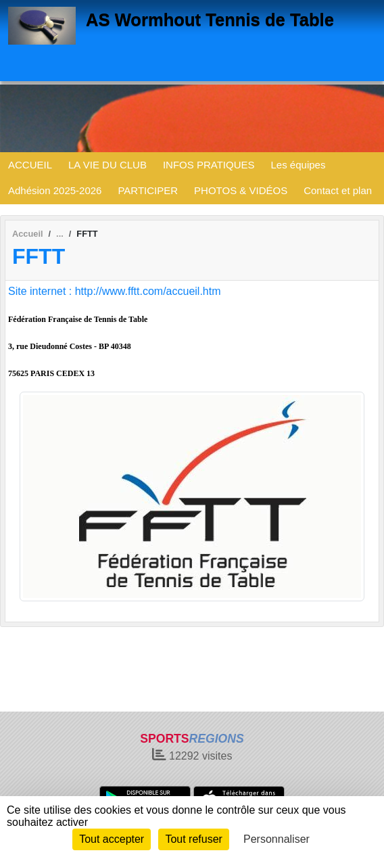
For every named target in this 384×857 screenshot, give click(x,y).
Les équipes (298, 164)
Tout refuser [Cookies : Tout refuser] (193, 839)
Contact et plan (338, 190)
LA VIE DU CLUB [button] (107, 164)
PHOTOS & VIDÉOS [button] (240, 190)
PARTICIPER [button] (148, 190)
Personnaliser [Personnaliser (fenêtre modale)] (276, 839)
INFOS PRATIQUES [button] (209, 164)
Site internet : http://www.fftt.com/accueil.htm (114, 291)
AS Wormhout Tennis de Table (210, 19)
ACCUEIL (30, 164)
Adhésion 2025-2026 (54, 190)
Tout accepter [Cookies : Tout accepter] (111, 839)
